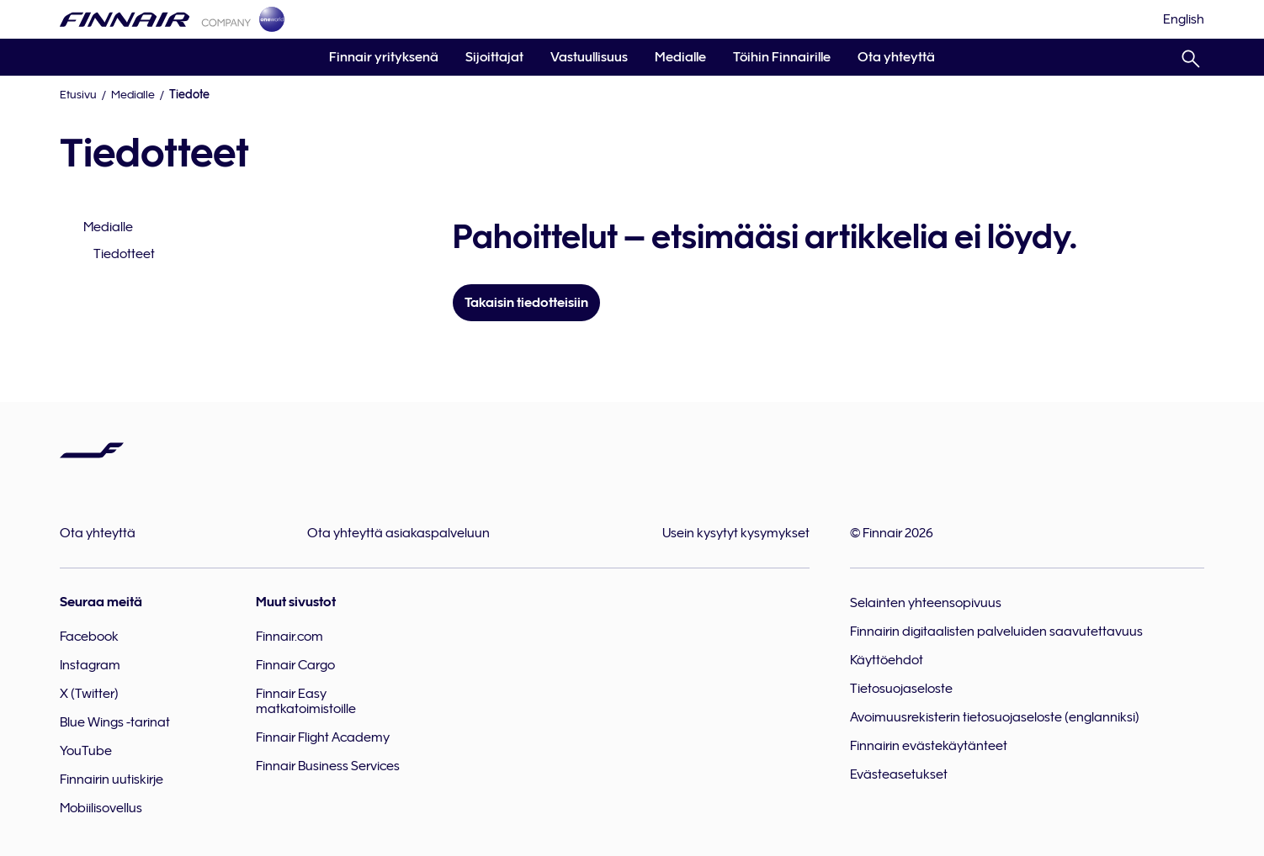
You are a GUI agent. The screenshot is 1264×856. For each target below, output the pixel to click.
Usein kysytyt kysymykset (736, 533)
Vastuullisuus (589, 57)
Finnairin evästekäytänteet (928, 745)
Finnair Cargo (295, 665)
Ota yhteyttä (896, 57)
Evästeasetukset (899, 774)
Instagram (90, 665)
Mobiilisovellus (101, 808)
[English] (1183, 19)
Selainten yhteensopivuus (925, 602)
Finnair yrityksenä (383, 57)
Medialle (680, 57)
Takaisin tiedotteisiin (526, 302)
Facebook (89, 636)
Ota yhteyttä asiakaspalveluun (398, 533)
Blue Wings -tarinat (115, 722)
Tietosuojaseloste (901, 688)
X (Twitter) (89, 693)
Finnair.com (289, 636)
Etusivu (78, 94)
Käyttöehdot (886, 660)
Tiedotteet (124, 254)
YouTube (86, 750)
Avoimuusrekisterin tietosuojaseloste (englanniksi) (994, 717)
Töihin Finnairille (782, 57)
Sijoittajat (494, 57)
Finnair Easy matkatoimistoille (306, 701)
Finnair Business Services (328, 766)
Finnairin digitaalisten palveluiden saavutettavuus (996, 631)
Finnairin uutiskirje (111, 779)
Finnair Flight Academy (323, 737)
